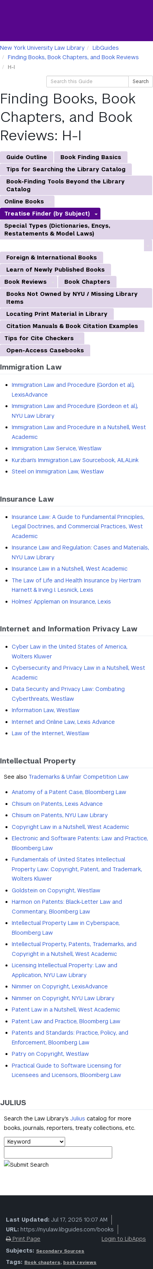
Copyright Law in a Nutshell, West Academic (70, 826)
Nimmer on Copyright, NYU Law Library (63, 998)
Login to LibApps (124, 1238)
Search (141, 81)
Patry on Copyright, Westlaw (50, 1053)
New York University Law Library (42, 47)
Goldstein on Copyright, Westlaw (56, 890)
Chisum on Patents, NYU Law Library (60, 815)
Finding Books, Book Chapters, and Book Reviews (73, 57)
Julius (77, 1118)
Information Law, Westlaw (46, 710)
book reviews (80, 1262)
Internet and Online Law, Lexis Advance (63, 721)
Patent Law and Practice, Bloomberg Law (66, 1021)
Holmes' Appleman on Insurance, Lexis (61, 601)
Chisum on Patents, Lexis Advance (57, 803)
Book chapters (42, 1262)
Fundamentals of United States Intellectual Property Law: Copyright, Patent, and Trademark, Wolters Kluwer (77, 869)
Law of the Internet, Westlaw (50, 733)
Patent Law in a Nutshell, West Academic (66, 1009)
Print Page (23, 1238)
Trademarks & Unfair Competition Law (79, 776)
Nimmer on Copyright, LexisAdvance (60, 986)
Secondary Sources (60, 1251)
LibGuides (106, 47)
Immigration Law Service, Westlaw (57, 448)
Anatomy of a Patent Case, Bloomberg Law (69, 792)
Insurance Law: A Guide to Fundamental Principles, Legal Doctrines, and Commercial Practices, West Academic (78, 526)
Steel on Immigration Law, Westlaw (58, 471)
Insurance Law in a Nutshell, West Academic (70, 568)
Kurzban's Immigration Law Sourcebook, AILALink (75, 460)
